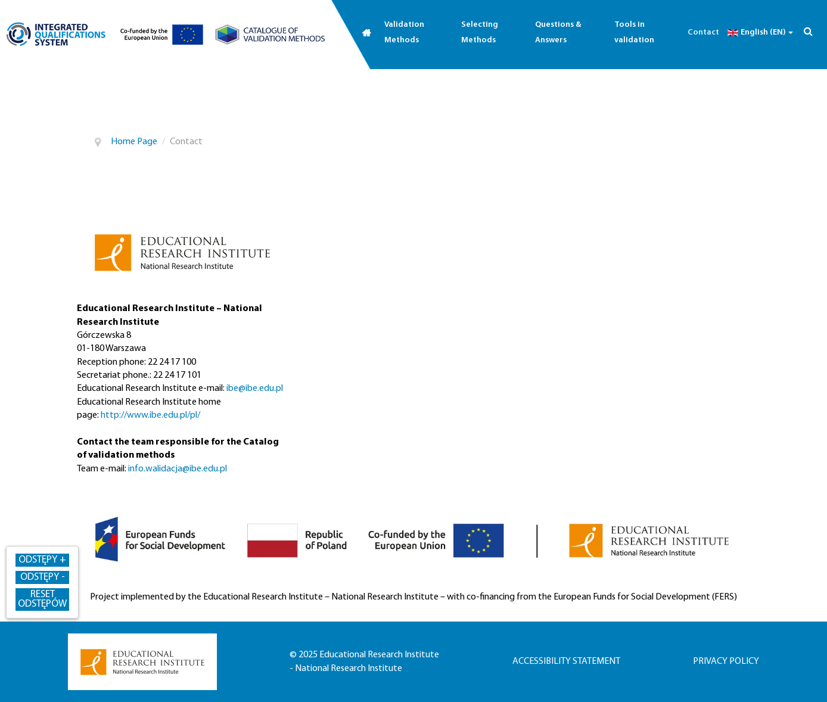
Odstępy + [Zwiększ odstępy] (42, 560)
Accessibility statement (566, 661)
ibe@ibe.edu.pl (254, 388)
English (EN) (758, 32)
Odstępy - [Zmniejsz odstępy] (42, 577)
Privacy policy (726, 661)
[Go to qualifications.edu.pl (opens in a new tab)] (56, 34)
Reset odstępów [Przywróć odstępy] (42, 599)
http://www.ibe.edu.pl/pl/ (150, 415)
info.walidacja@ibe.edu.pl (177, 469)
